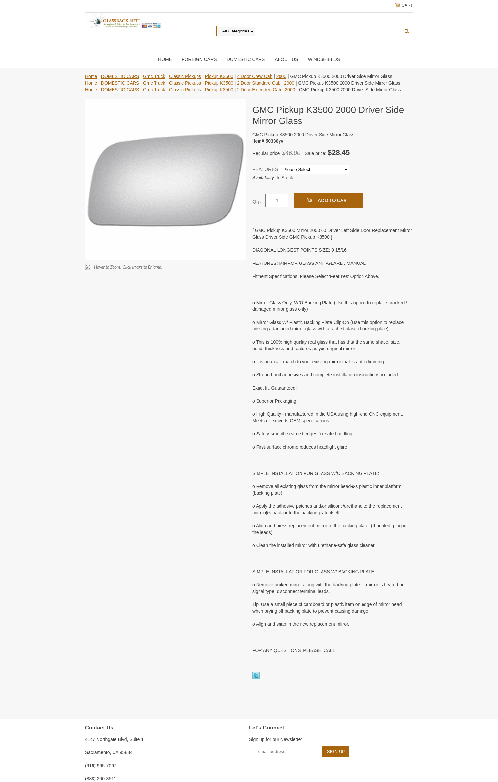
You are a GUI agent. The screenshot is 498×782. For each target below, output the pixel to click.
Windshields (324, 59)
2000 (281, 76)
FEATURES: (265, 169)
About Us (286, 59)
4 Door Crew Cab (254, 76)
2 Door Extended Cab (259, 89)
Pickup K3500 (219, 76)
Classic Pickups (185, 76)
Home (165, 59)
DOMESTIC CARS (246, 59)
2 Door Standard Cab (258, 83)
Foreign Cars (199, 59)
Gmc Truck (154, 76)
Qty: (256, 201)
